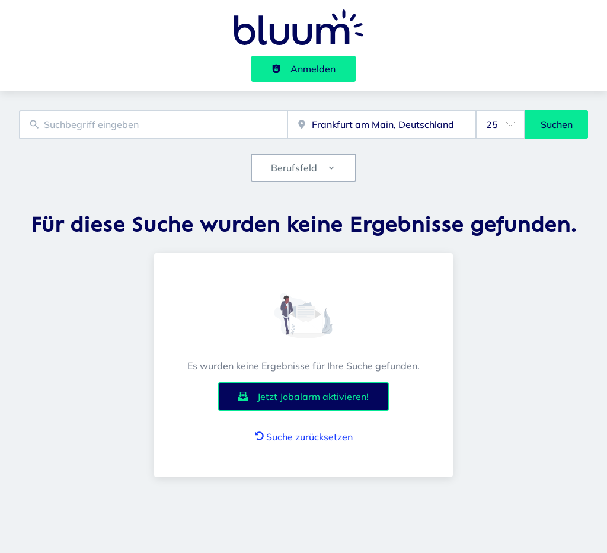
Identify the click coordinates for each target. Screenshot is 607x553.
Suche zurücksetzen (304, 437)
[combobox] (153, 124)
